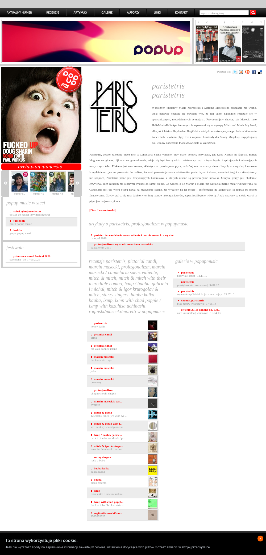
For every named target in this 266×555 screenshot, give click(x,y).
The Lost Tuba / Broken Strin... (124, 504)
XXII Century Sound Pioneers (124, 426)
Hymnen (124, 403)
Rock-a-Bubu (124, 459)
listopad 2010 (132, 236)
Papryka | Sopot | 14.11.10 (192, 274)
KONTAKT (181, 12)
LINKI (157, 12)
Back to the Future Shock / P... (124, 437)
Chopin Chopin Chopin (124, 392)
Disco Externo (124, 481)
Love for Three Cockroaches (124, 448)
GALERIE (107, 12)
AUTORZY (133, 12)
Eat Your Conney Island (124, 347)
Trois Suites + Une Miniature (124, 493)
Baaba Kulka (124, 470)
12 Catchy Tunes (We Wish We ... (124, 414)
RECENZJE (52, 12)
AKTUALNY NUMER (19, 12)
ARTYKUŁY (80, 12)
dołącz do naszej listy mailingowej (30, 213)
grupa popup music (21, 231)
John (124, 370)
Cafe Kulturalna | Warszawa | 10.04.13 (199, 311)
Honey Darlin (124, 325)
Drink (124, 336)
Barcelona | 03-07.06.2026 (30, 258)
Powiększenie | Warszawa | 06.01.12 (198, 283)
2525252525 (124, 515)
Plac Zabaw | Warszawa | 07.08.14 (196, 302)
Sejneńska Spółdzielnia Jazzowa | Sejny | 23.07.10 (205, 292)
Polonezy (124, 381)
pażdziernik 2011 (122, 246)
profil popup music (21, 222)
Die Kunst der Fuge (124, 359)
